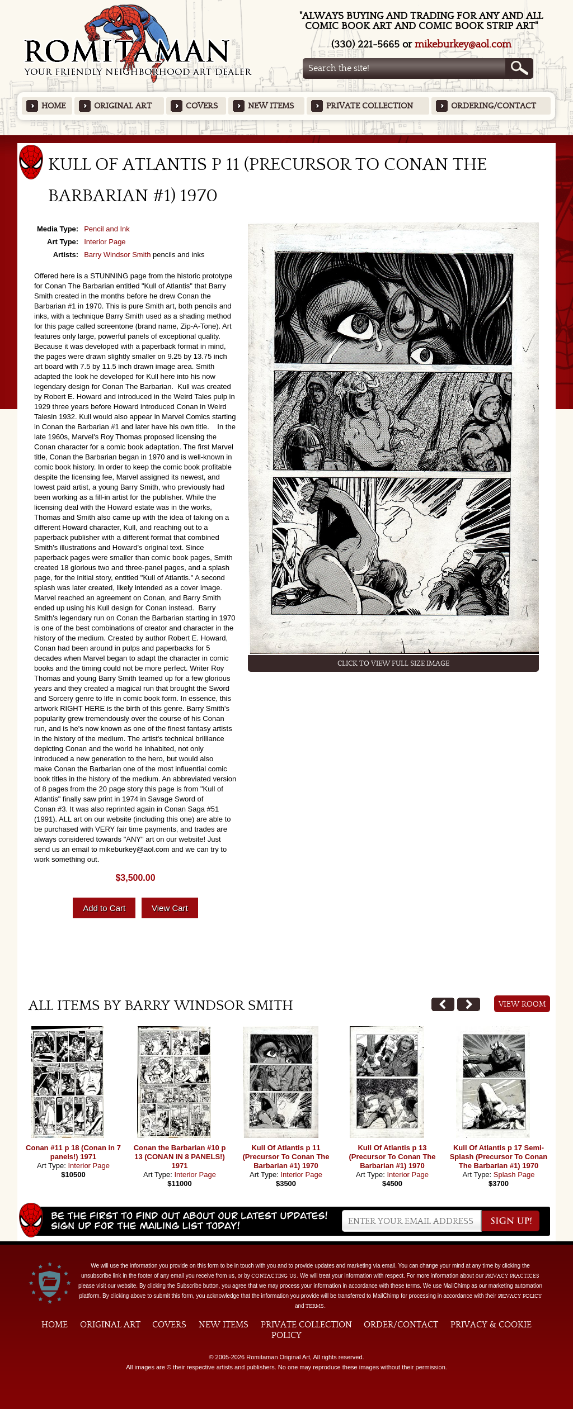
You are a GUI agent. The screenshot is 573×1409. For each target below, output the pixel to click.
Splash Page (514, 1174)
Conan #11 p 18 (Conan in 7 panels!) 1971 (73, 1152)
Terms (315, 1306)
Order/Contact (401, 1325)
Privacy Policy (520, 1296)
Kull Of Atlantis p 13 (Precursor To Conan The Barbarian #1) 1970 (392, 1157)
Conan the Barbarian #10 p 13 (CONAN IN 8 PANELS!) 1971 (180, 1157)
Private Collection (369, 106)
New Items (271, 106)
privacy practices (512, 1276)
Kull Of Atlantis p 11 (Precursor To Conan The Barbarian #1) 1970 (285, 1157)
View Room (522, 1004)
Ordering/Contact (493, 106)
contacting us (274, 1276)
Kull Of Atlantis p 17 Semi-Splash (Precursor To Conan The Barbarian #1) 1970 (499, 1157)
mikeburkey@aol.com (463, 44)
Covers (202, 106)
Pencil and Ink (107, 229)
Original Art (123, 106)
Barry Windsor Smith (117, 254)
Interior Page (104, 242)
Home (53, 106)
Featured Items (286, 139)
